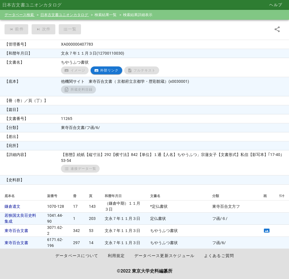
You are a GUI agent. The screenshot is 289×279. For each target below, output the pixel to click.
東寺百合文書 (16, 230)
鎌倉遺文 (12, 206)
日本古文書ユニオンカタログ (64, 15)
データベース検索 (20, 15)
